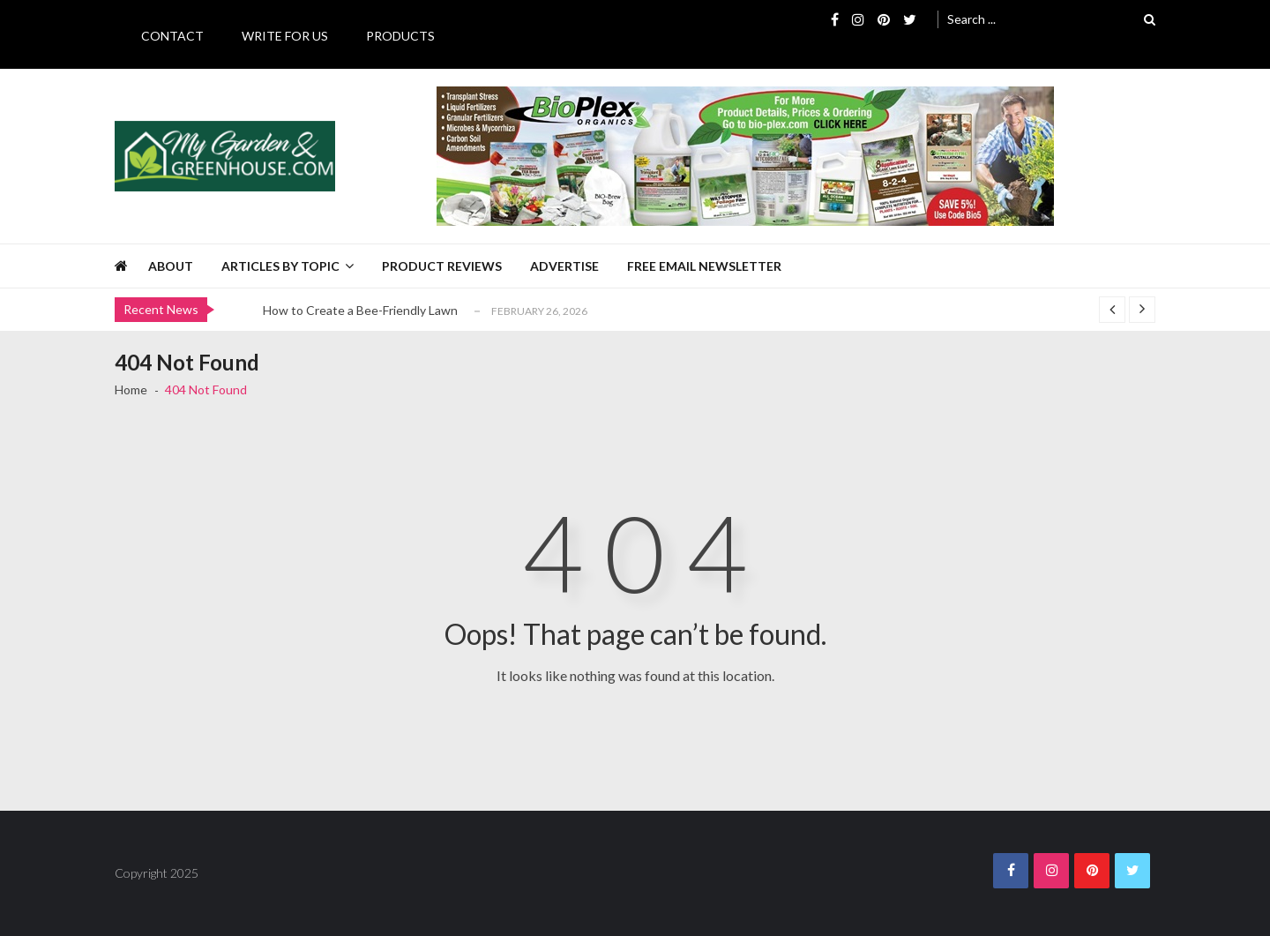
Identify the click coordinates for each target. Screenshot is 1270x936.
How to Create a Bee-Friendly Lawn (360, 310)
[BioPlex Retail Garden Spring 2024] (745, 156)
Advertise (564, 265)
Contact (172, 35)
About (170, 265)
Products (400, 35)
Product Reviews (442, 265)
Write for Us (285, 35)
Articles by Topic (280, 265)
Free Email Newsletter (704, 265)
